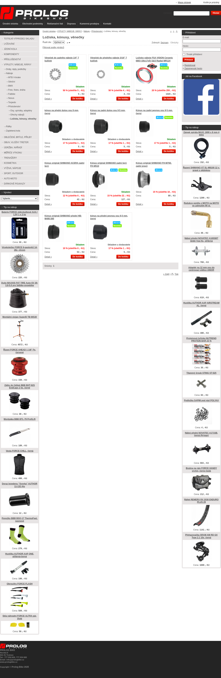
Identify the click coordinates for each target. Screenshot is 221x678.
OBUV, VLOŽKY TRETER (16, 142)
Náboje (87, 31)
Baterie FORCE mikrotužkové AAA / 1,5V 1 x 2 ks (20, 213)
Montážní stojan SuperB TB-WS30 (19, 317)
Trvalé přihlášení (194, 54)
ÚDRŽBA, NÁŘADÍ (13, 147)
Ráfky (9, 126)
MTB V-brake (14, 77)
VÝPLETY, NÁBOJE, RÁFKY (69, 31)
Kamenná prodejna (89, 23)
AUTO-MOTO (10, 178)
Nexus (11, 98)
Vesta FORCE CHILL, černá (19, 451)
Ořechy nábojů (17, 114)
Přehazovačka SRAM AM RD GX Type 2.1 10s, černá (201, 536)
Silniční (11, 81)
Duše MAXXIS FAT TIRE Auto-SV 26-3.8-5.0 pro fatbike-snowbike (19, 284)
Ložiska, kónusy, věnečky (23, 119)
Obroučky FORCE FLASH (20, 584)
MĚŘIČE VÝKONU (13, 152)
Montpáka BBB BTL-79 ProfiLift (20, 419)
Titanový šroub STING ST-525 (201, 373)
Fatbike (11, 94)
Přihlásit (188, 60)
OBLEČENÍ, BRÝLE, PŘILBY (18, 137)
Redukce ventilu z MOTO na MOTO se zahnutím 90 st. (201, 204)
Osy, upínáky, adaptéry (21, 110)
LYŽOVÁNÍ (9, 44)
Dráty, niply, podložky (16, 69)
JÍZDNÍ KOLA (10, 49)
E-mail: (186, 37)
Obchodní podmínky (32, 23)
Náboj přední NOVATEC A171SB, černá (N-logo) (201, 434)
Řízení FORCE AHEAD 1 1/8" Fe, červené (19, 351)
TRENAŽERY (10, 158)
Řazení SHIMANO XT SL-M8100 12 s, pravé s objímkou (201, 169)
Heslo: (186, 46)
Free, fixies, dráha (16, 90)
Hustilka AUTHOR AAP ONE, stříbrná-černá (19, 555)
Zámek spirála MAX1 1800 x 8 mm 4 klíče (201, 133)
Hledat (216, 13)
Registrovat (189, 65)
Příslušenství (97, 31)
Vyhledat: (167, 13)
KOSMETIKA (10, 163)
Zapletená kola (13, 130)
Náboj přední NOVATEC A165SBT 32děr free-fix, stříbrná (201, 239)
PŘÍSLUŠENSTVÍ (12, 59)
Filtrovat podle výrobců (53, 47)
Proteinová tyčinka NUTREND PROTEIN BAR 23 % (201, 339)
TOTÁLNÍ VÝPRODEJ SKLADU (19, 38)
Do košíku (78, 98)
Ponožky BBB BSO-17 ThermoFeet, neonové (20, 519)
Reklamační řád (55, 23)
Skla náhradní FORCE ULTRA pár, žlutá (19, 617)
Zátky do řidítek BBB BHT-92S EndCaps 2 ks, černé (19, 386)
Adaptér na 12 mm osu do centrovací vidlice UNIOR (201, 268)
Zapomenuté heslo (193, 68)
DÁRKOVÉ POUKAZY (14, 183)
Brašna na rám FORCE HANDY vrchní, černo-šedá (201, 469)
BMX (10, 86)
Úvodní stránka (10, 23)
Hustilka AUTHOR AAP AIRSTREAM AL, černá (201, 304)
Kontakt (107, 23)
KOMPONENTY (11, 54)
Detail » (48, 99)
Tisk (176, 274)
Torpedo (12, 102)
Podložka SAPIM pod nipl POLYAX (201, 400)
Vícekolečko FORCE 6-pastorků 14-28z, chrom (19, 248)
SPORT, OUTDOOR (13, 173)
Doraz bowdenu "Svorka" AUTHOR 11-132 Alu (19, 485)
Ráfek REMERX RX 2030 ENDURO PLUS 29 (201, 501)
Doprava (71, 23)
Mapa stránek (184, 2)
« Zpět (166, 274)
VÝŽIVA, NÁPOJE (12, 168)
